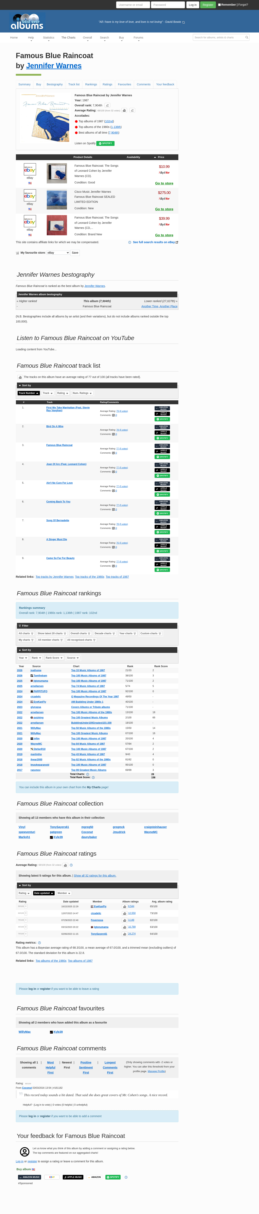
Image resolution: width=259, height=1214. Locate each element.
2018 (19, 759)
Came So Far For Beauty (60, 558)
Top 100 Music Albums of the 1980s (91, 712)
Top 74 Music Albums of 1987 (88, 686)
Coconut (87, 832)
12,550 (132, 913)
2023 (19, 707)
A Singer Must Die (56, 539)
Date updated (43, 893)
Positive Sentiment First (86, 1067)
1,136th (116, 127)
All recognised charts (81, 639)
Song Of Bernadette (57, 520)
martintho (36, 754)
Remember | (228, 4)
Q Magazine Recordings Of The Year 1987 (95, 696)
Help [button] (31, 38)
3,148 (131, 920)
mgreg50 (87, 827)
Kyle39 (58, 837)
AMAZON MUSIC (162, 408)
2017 (19, 770)
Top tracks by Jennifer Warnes (55, 576)
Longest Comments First (110, 1067)
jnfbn (35, 738)
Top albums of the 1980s (51, 960)
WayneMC (36, 743)
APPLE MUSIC (161, 414)
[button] (107, 105)
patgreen (56, 832)
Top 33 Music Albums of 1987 (88, 670)
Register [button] (208, 4)
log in (32, 988)
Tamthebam (39, 675)
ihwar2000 (36, 759)
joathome (36, 670)
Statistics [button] (48, 38)
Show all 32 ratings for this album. (95, 875)
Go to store (164, 183)
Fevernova (97, 920)
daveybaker (89, 837)
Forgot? (243, 4)
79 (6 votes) (122, 411)
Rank (37, 657)
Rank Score (54, 657)
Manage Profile (156, 1071)
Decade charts (105, 633)
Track (48, 393)
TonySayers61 (59, 827)
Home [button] (14, 37)
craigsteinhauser (155, 827)
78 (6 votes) (122, 430)
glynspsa (36, 707)
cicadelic (36, 696)
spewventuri (27, 832)
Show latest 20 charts (52, 633)
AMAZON (94, 1177)
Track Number (29, 393)
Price (158, 157)
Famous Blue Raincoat (59, 445)
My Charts (94, 787)
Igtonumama (39, 680)
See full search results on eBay (154, 242)
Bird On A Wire (54, 426)
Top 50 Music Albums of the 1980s (91, 728)
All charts (26, 633)
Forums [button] (138, 38)
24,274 (132, 933)
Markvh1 (24, 837)
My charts (26, 639)
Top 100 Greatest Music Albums (89, 717)
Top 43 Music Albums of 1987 (88, 754)
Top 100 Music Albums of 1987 (88, 675)
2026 (19, 670)
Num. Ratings (82, 393)
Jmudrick (119, 832)
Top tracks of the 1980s (89, 576)
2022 (19, 712)
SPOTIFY (105, 143)
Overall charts (81, 633)
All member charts (50, 639)
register (45, 988)
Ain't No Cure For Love (59, 482)
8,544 (131, 906)
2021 (19, 728)
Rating (63, 393)
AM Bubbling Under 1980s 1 (87, 701)
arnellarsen (37, 686)
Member (64, 893)
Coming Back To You (58, 501)
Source (73, 657)
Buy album (24, 1169)
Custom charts (150, 633)
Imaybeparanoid (40, 764)
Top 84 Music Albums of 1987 (88, 743)
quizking (37, 717)
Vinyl (22, 827)
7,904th (113, 132)
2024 (19, 691)
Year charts (127, 633)
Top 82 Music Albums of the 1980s (91, 759)
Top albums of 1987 (80, 960)
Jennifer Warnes (54, 66)
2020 (19, 738)
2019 (19, 754)
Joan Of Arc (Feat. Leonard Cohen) (66, 464)
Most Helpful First (50, 1067)
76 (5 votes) (122, 543)
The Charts (68, 37)
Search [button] (104, 38)
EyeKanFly (38, 701)
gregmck (118, 827)
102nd (109, 121)
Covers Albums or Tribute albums (90, 707)
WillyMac (36, 728)
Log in (19, 1161)
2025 (19, 680)
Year (23, 657)
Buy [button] (121, 38)
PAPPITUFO (39, 691)
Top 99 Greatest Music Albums (88, 770)
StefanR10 (38, 749)
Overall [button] (87, 38)
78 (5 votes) (122, 524)
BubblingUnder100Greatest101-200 (91, 722)
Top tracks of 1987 (117, 576)
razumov (35, 770)
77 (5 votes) (122, 448)
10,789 (132, 926)
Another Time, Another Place (159, 306)
